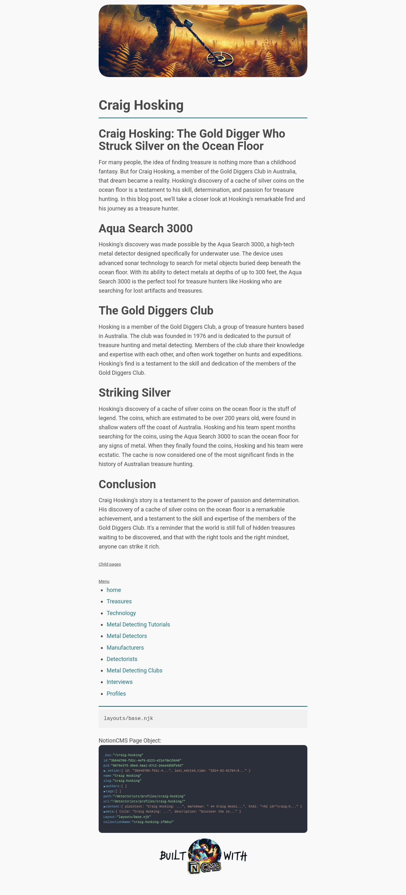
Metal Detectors (127, 635)
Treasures (119, 601)
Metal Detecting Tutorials (138, 624)
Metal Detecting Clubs (134, 670)
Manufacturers (125, 647)
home (114, 590)
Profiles (116, 693)
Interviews (120, 681)
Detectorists (122, 659)
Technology (121, 613)
